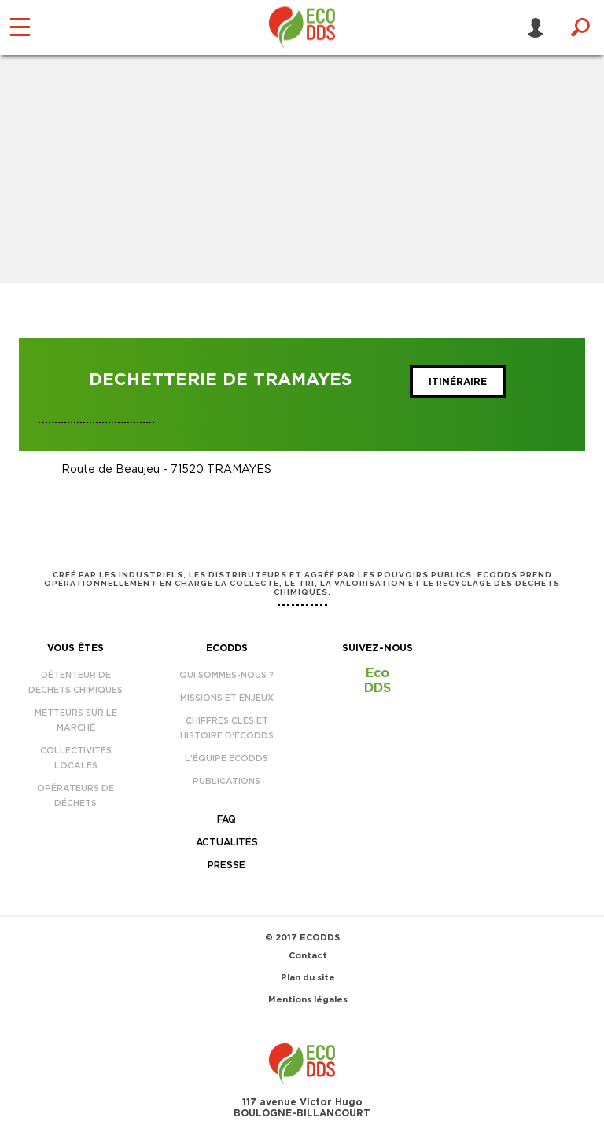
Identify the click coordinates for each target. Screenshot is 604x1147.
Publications (226, 781)
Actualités (227, 842)
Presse (226, 865)
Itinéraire (458, 382)
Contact (308, 955)
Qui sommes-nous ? (226, 675)
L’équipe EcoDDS (226, 758)
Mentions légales (308, 999)
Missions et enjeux (227, 698)
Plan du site (308, 977)
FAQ (226, 819)
